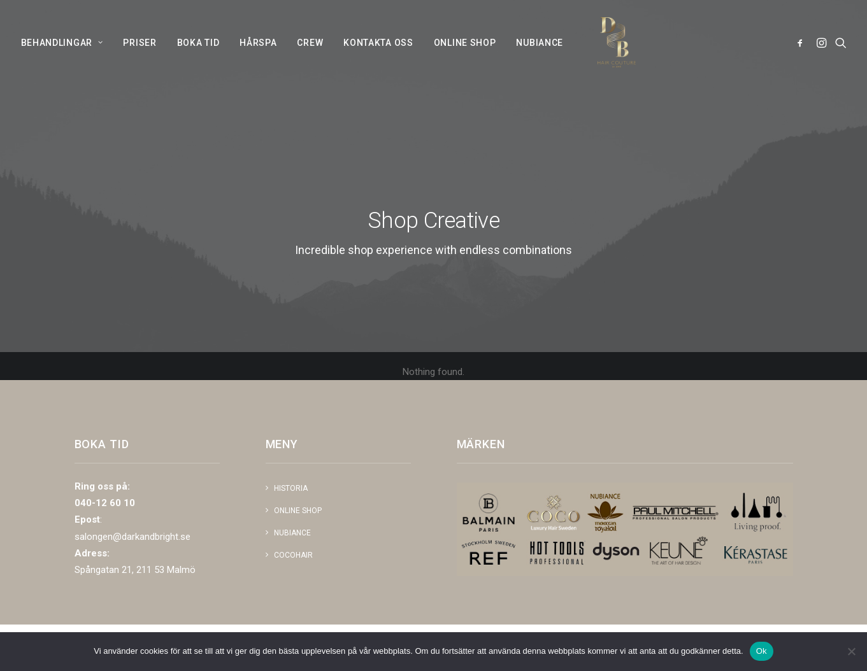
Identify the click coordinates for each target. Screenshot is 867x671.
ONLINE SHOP (465, 58)
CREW (310, 58)
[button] (802, 58)
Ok (761, 651)
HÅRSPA (258, 58)
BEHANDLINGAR (62, 58)
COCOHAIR (293, 555)
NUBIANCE (539, 58)
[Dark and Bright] (610, 58)
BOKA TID (198, 58)
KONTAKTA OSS (378, 58)
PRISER (139, 58)
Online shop (298, 510)
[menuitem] (66, 58)
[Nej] (851, 651)
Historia (291, 488)
